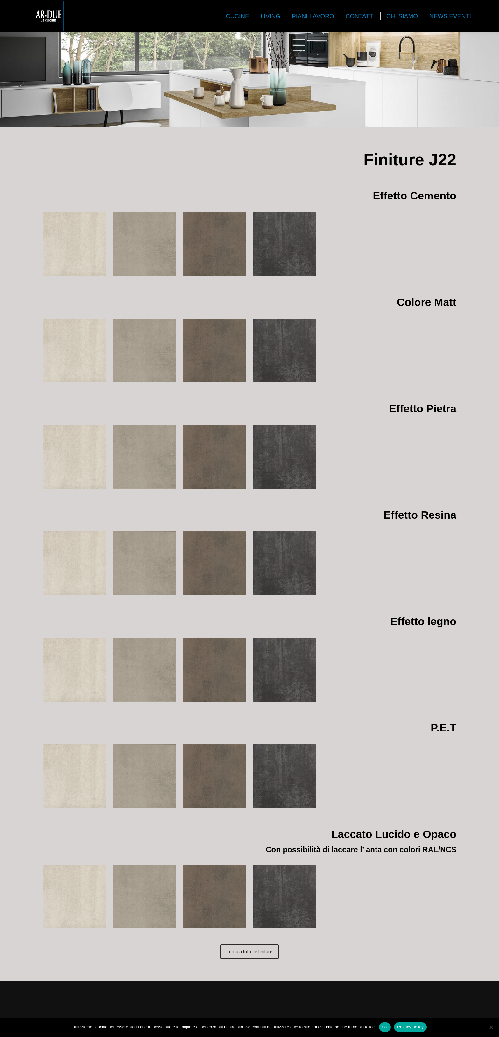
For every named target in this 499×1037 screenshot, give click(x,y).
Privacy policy (410, 1027)
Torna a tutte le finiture (249, 951)
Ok (385, 1027)
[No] (491, 1027)
